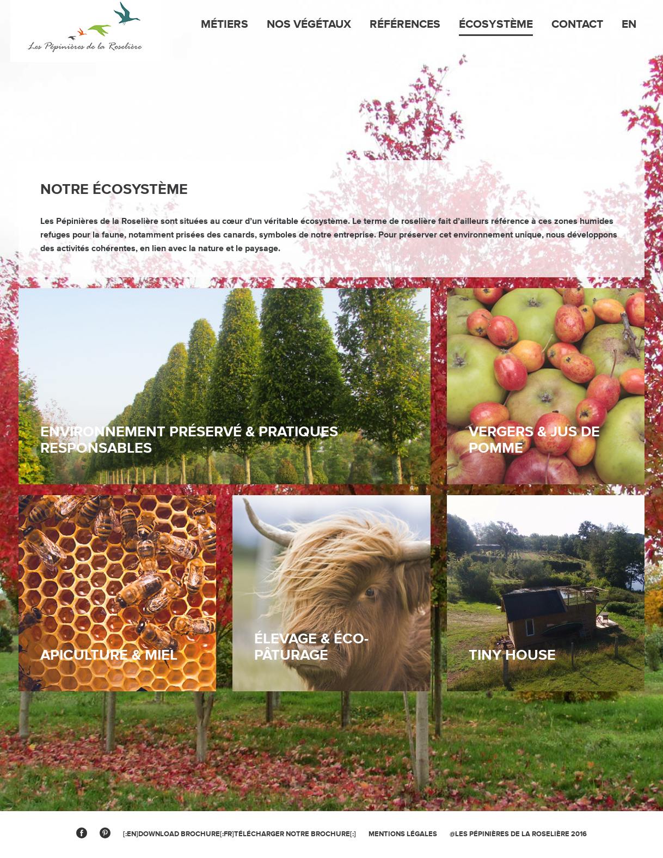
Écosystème (496, 24)
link (545, 593)
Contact (577, 24)
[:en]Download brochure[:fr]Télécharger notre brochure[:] (239, 834)
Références (405, 24)
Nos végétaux (309, 24)
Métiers (224, 24)
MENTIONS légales (403, 834)
